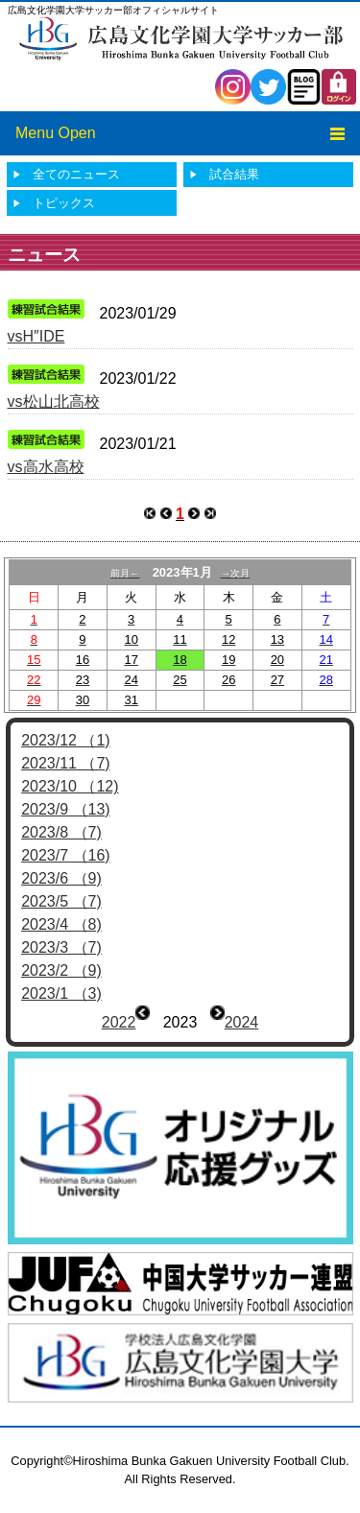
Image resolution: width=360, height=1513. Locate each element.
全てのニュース (76, 174)
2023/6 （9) (61, 878)
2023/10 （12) (69, 786)
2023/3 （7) (61, 947)
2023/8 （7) (61, 832)
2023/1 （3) (61, 993)
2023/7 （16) (65, 855)
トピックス (64, 203)
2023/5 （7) (61, 901)
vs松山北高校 (54, 401)
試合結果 (234, 174)
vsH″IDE (36, 336)
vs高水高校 (46, 467)
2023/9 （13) (65, 809)
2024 (242, 1022)
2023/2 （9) (61, 970)
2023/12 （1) (65, 740)
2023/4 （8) (61, 924)
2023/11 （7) (65, 763)
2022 (119, 1022)
